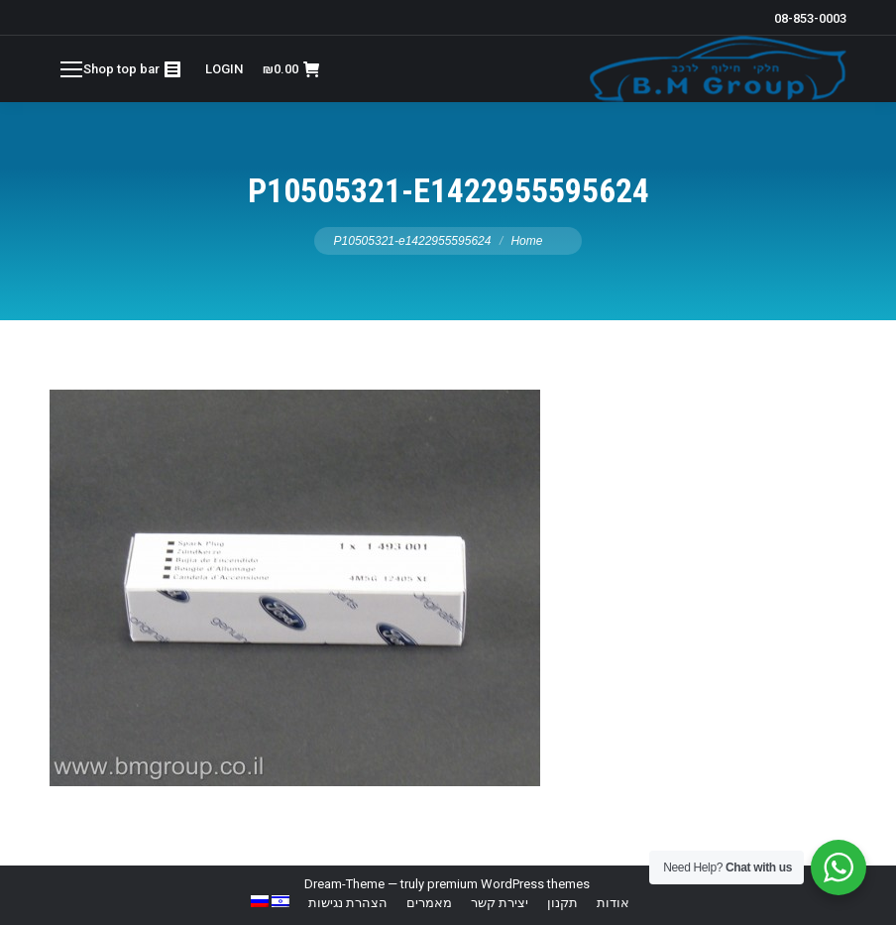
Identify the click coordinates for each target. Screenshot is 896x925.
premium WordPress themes (508, 883)
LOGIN (224, 68)
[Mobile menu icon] (71, 69)
